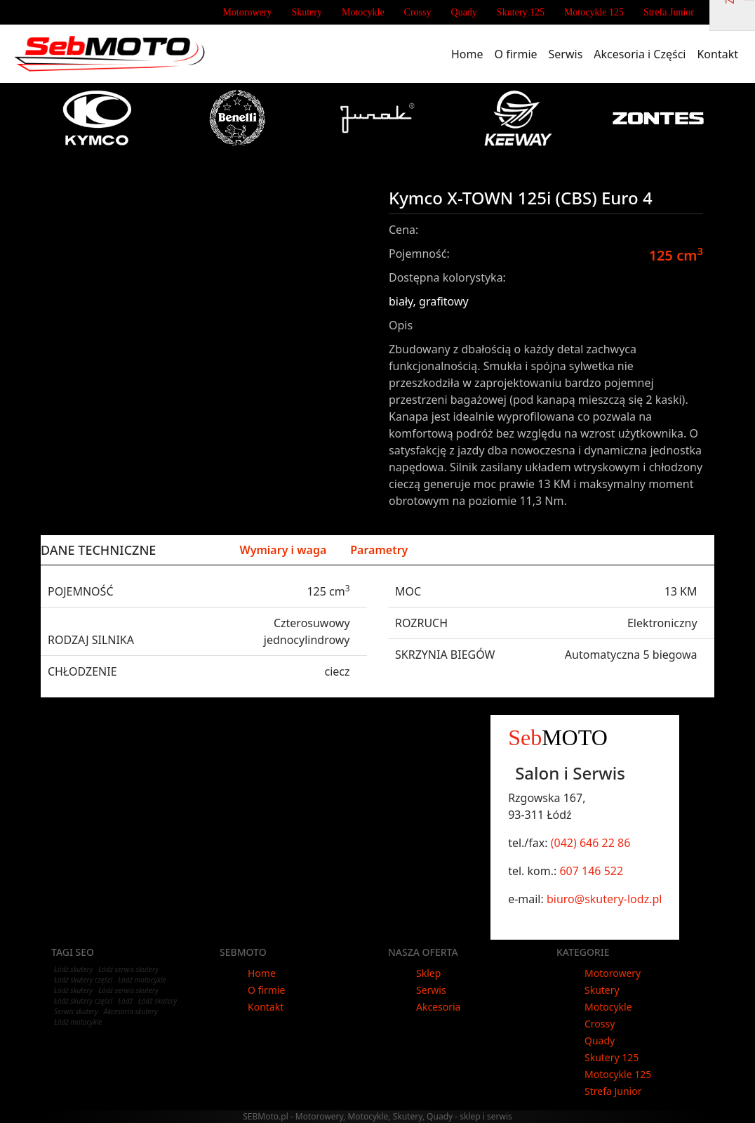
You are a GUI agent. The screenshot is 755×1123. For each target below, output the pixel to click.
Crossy (418, 12)
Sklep (428, 973)
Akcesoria (438, 1006)
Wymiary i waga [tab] (282, 550)
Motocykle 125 (594, 12)
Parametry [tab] (379, 550)
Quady (464, 12)
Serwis (569, 53)
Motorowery (247, 12)
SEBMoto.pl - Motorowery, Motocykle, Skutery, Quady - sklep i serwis (377, 1116)
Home (470, 53)
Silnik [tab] (200, 550)
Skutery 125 (520, 12)
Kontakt (720, 53)
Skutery (306, 12)
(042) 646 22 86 (591, 843)
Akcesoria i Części (642, 53)
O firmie (519, 53)
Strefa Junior (668, 12)
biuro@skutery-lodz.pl (604, 899)
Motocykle (363, 12)
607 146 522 (591, 871)
